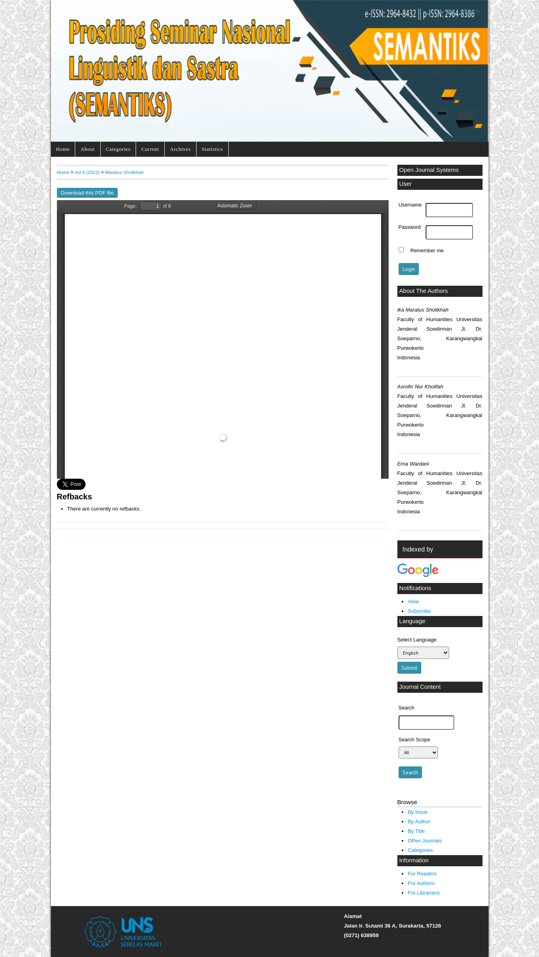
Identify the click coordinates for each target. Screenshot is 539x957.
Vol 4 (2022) (86, 172)
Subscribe (419, 611)
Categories (118, 149)
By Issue (418, 812)
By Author (419, 821)
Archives (180, 149)
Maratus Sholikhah (124, 172)
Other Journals (425, 841)
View (413, 601)
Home (63, 149)
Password (410, 227)
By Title (416, 831)
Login (446, 11)
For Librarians (424, 893)
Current (150, 149)
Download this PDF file (87, 193)
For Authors (421, 883)
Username (410, 205)
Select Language (417, 640)
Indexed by (418, 549)
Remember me (427, 250)
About (88, 149)
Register (470, 11)
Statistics (212, 149)
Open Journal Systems (429, 170)
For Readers (422, 874)
